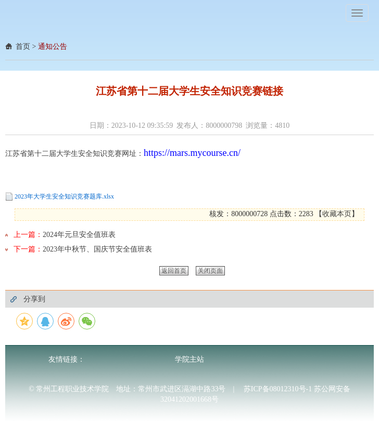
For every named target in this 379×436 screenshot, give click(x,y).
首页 (23, 46)
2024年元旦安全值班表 (79, 235)
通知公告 (52, 46)
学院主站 (189, 359)
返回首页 (173, 270)
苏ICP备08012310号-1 (279, 389)
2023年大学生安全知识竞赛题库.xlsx (64, 196)
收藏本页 (336, 214)
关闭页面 (210, 270)
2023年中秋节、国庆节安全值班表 (97, 249)
